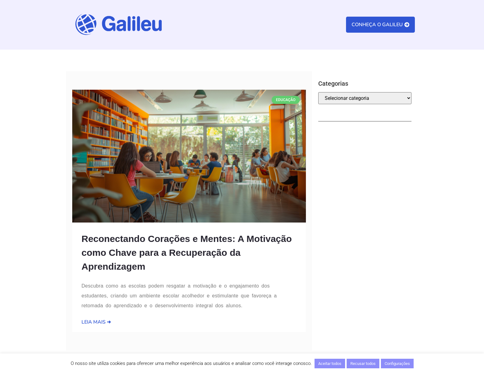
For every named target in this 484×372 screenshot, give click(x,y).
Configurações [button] (397, 363)
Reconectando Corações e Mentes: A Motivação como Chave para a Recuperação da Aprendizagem (186, 253)
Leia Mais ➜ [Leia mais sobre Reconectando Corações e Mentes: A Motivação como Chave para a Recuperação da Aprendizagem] (96, 322)
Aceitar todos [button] (329, 363)
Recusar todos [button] (363, 363)
